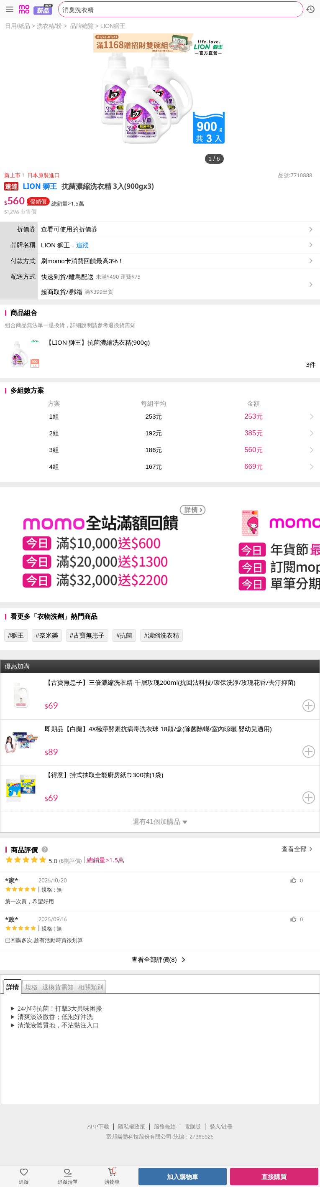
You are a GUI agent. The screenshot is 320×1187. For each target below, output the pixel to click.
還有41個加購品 (160, 821)
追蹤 (82, 245)
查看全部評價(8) (159, 960)
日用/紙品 (17, 26)
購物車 (112, 1182)
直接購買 (274, 1176)
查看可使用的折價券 (178, 229)
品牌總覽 (82, 26)
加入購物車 (182, 1176)
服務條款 (165, 1126)
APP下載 (98, 1126)
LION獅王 (113, 26)
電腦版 (192, 1126)
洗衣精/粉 (49, 26)
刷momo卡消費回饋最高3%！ (82, 260)
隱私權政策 (131, 1126)
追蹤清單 (68, 1182)
